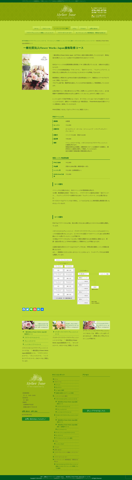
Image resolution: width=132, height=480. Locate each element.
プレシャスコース (29, 341)
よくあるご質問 (60, 390)
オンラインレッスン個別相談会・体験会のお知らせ (90, 32)
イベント (58, 384)
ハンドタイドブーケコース (32, 344)
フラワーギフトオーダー (65, 32)
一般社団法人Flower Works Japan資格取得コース (67, 402)
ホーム (36, 28)
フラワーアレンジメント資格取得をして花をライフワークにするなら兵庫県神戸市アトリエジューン (66, 478)
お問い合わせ (93, 28)
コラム (74, 28)
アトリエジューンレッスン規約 (64, 438)
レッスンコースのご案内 (61, 28)
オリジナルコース (62, 429)
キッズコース (59, 435)
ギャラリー (59, 387)
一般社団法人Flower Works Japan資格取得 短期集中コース (67, 425)
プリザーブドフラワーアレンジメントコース (67, 416)
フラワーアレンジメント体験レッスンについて (39, 32)
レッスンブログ (60, 444)
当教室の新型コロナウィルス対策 (65, 393)
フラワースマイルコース (32, 337)
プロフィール (46, 28)
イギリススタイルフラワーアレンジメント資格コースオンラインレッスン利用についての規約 (67, 466)
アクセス (83, 28)
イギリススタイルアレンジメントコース (66, 399)
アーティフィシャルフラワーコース (65, 432)
